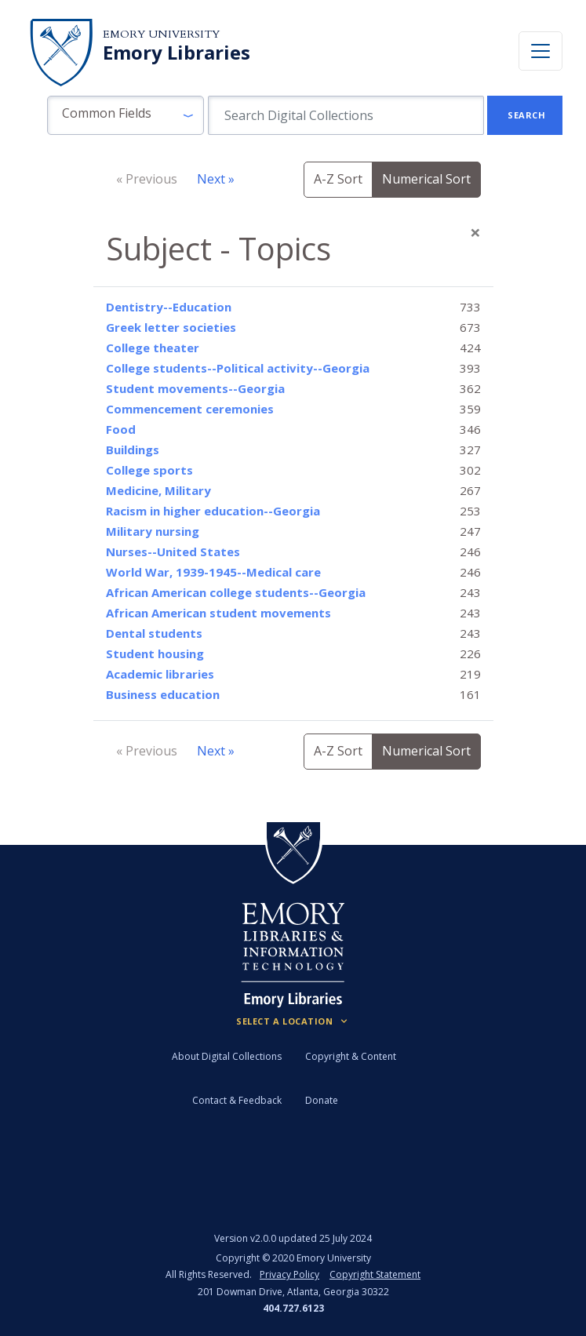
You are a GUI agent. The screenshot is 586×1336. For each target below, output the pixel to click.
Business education (163, 694)
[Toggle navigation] (540, 51)
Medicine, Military (158, 490)
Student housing (155, 653)
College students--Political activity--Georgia (237, 368)
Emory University (161, 34)
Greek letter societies (171, 327)
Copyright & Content (350, 1056)
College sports (149, 470)
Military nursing (152, 531)
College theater (152, 347)
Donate (321, 1100)
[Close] (475, 232)
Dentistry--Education (168, 307)
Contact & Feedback (237, 1100)
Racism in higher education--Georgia (213, 511)
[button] (125, 115)
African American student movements (218, 613)
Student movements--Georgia (195, 388)
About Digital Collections (227, 1056)
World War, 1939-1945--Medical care (213, 572)
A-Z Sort (338, 178)
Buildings (132, 449)
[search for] (346, 115)
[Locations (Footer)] (293, 1021)
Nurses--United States (173, 551)
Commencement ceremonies (190, 409)
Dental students (154, 633)
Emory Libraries (176, 52)
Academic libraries (160, 674)
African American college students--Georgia (236, 592)
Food (121, 429)
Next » (216, 178)
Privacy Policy (289, 1274)
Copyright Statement (374, 1274)
